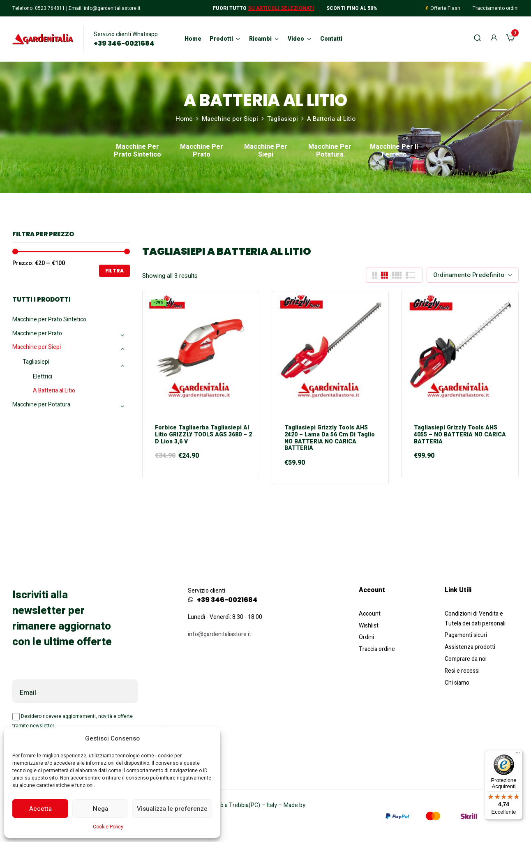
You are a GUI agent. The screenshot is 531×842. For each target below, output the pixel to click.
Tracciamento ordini (496, 8)
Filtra (114, 270)
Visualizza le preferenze (172, 808)
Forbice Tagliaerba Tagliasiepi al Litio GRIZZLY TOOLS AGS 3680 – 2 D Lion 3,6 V (203, 434)
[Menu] (518, 755)
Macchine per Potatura (329, 151)
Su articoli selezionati (281, 8)
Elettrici (42, 376)
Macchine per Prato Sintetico (137, 151)
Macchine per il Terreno (394, 151)
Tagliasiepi (282, 118)
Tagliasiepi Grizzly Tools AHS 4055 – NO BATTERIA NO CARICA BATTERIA (460, 434)
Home (184, 118)
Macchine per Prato (201, 151)
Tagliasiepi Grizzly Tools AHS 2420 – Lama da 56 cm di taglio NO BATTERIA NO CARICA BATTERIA (329, 438)
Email (28, 693)
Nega (100, 808)
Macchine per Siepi (230, 118)
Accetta (40, 808)
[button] (510, 39)
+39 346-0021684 (124, 43)
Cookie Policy (108, 826)
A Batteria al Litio (54, 390)
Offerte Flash (445, 8)
